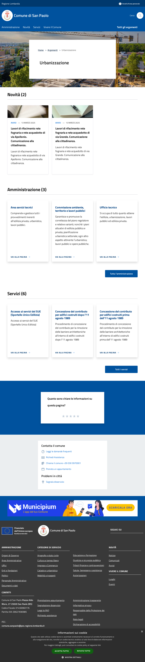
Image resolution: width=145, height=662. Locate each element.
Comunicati (114, 560)
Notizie (112, 555)
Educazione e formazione (85, 555)
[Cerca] (140, 15)
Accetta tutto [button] (62, 651)
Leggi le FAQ (43, 610)
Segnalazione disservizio (48, 605)
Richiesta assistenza (47, 615)
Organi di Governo (10, 555)
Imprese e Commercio (47, 565)
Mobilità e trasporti (46, 575)
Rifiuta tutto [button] (83, 651)
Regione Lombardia (11, 3)
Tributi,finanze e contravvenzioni (88, 565)
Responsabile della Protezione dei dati (89, 612)
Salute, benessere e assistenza (87, 570)
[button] (72, 657)
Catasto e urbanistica (47, 570)
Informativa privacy (82, 605)
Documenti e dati (10, 585)
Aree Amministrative (11, 560)
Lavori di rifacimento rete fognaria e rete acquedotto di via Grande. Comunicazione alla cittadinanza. (72, 134)
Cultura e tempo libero (48, 560)
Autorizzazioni (80, 575)
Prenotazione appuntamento (50, 600)
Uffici (4, 565)
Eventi (112, 584)
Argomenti (53, 50)
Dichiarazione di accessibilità (86, 624)
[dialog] (72, 645)
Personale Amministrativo (14, 580)
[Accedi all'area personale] (129, 3)
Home (41, 50)
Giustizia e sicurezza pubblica (87, 560)
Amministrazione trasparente (87, 600)
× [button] (142, 632)
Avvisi (13, 122)
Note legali (78, 619)
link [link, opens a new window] (99, 645)
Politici (5, 575)
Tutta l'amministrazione (121, 273)
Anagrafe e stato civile (48, 555)
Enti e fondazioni (10, 570)
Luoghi (112, 579)
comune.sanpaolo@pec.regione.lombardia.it (23, 625)
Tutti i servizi (121, 369)
